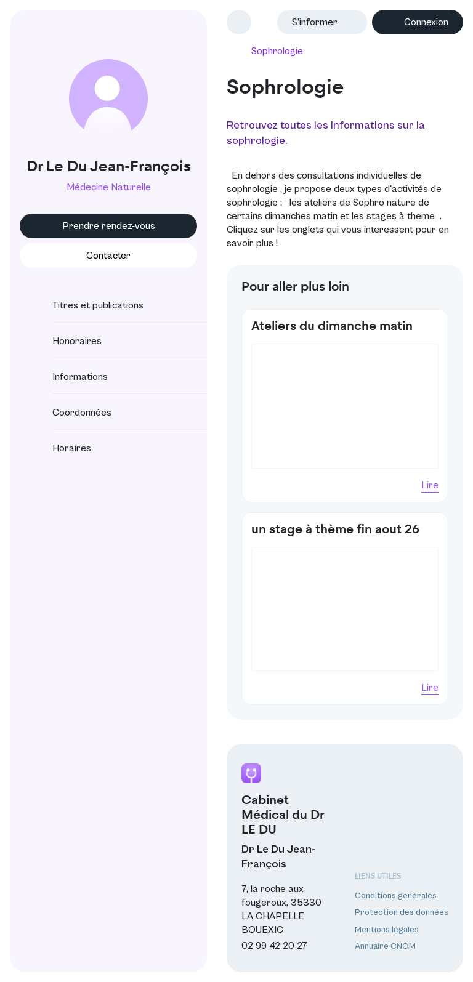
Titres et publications (87, 305)
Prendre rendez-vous (108, 225)
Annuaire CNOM (385, 946)
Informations (69, 376)
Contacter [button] (108, 255)
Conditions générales (396, 896)
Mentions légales (387, 930)
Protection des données (401, 912)
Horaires (60, 448)
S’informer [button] (315, 22)
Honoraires (66, 341)
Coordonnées (70, 412)
